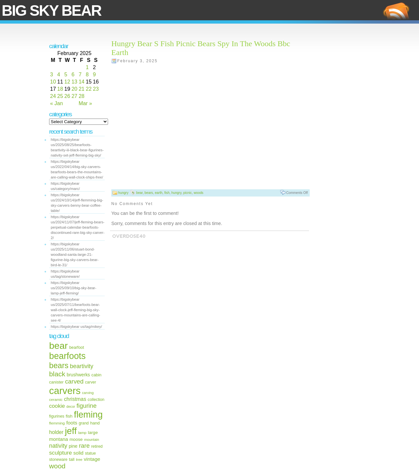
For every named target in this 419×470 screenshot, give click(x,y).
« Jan (56, 103)
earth (158, 193)
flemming (57, 423)
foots (71, 422)
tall (72, 459)
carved (74, 381)
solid (78, 453)
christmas (75, 399)
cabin (96, 374)
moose (75, 439)
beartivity (81, 366)
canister (56, 382)
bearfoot (76, 347)
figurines (56, 416)
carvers (65, 390)
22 (89, 89)
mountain (91, 440)
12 (67, 82)
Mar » (85, 103)
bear (58, 345)
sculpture (60, 452)
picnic (187, 193)
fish (69, 416)
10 (53, 82)
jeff (71, 431)
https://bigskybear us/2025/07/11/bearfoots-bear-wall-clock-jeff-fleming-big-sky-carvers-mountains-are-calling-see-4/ (75, 309)
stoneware (58, 459)
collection (96, 399)
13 (74, 82)
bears (58, 365)
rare (84, 445)
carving (88, 393)
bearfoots (67, 356)
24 (53, 96)
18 (60, 89)
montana (58, 439)
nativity (58, 445)
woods (199, 193)
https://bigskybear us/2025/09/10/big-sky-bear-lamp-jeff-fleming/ (73, 288)
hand (95, 423)
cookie (57, 406)
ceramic (56, 399)
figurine (87, 405)
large (93, 432)
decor (70, 406)
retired (96, 446)
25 (60, 96)
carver (90, 382)
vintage (92, 459)
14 (81, 82)
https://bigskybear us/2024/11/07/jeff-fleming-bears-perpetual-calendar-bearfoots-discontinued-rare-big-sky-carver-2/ (77, 227)
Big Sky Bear (51, 10)
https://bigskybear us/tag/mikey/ (76, 327)
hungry (123, 193)
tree (79, 459)
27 (74, 96)
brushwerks (78, 374)
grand (84, 423)
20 (74, 89)
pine (73, 446)
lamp (82, 432)
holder (56, 432)
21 (81, 89)
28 (81, 96)
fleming (88, 414)
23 (96, 89)
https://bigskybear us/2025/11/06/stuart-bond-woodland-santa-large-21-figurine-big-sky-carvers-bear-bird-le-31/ (75, 254)
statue (90, 453)
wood (57, 466)
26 (67, 96)
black (57, 374)
